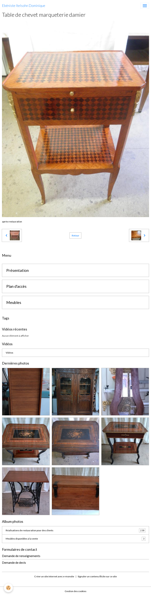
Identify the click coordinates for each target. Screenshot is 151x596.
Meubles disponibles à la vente (75, 539)
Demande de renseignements (21, 556)
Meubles (13, 302)
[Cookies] (8, 587)
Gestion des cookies (75, 591)
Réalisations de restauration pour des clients (75, 530)
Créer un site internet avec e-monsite (54, 576)
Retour (75, 235)
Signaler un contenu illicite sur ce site (97, 576)
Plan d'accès (16, 286)
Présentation (17, 270)
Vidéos (9, 352)
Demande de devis (14, 562)
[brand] (23, 5)
